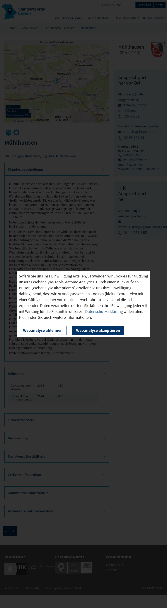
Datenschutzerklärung (104, 311)
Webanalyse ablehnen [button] (43, 330)
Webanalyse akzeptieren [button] (98, 330)
